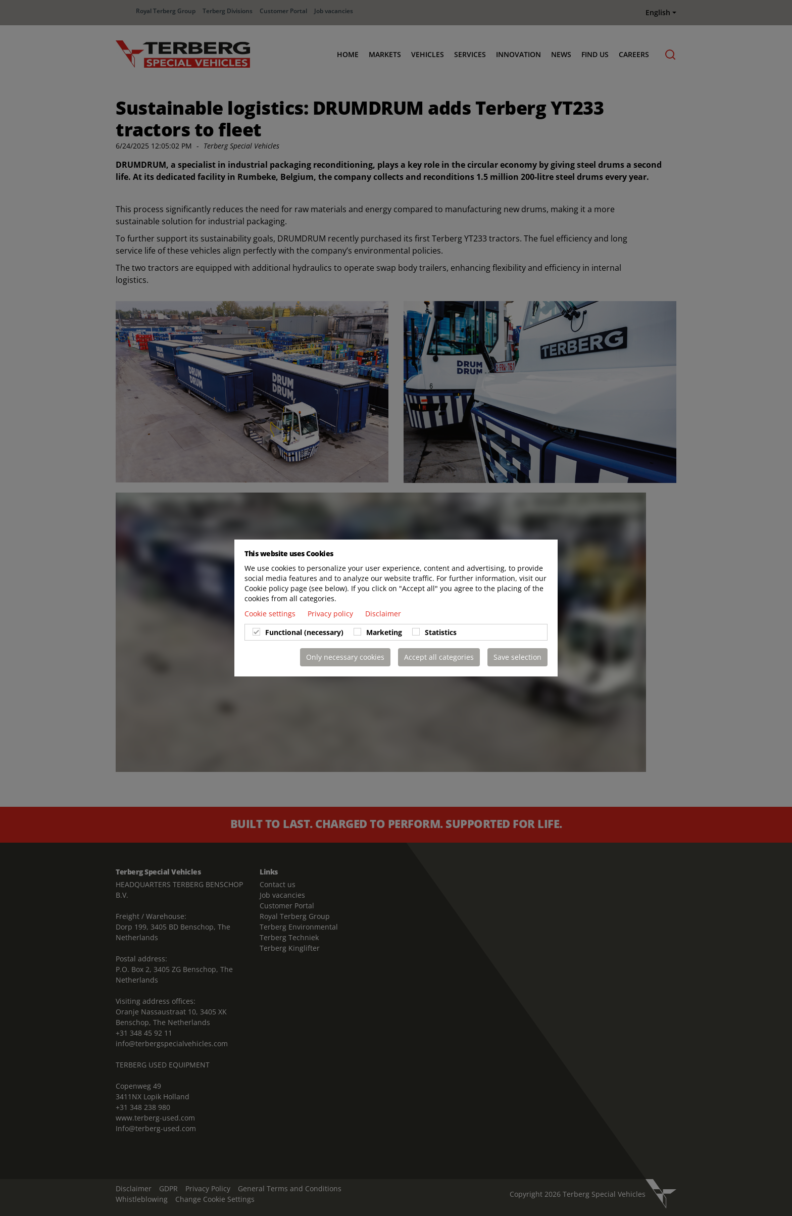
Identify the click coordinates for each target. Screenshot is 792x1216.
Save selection (517, 657)
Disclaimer (383, 613)
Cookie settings (271, 613)
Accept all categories (439, 657)
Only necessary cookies (345, 657)
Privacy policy (331, 613)
